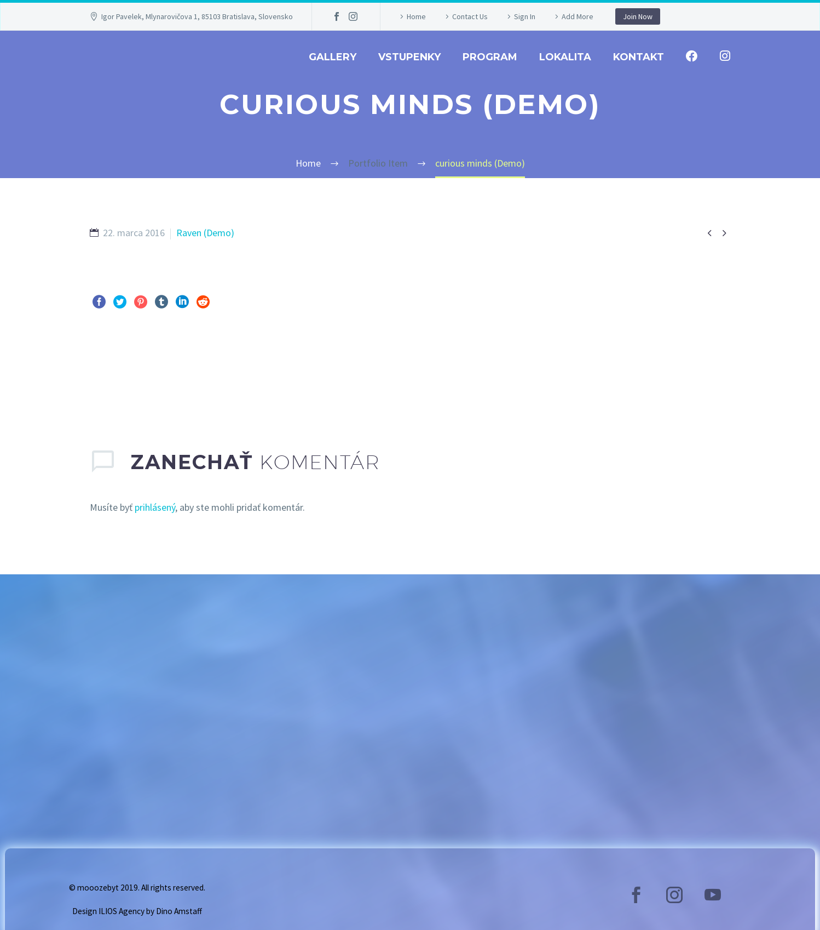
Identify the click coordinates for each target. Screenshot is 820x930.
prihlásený (155, 507)
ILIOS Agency (122, 911)
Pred (111, 370)
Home (416, 16)
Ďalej (706, 370)
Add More (577, 16)
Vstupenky (409, 57)
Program (490, 57)
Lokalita (565, 57)
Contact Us (470, 16)
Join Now (637, 16)
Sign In (524, 16)
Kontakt (638, 57)
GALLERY (332, 57)
